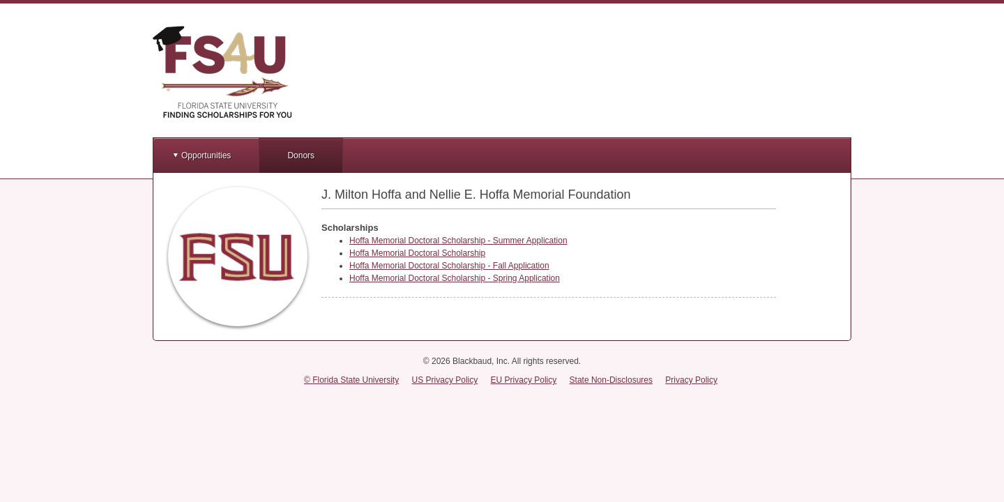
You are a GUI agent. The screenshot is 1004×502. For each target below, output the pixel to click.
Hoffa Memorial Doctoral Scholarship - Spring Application (454, 278)
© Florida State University (351, 380)
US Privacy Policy (445, 380)
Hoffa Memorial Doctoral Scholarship (417, 253)
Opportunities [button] (206, 155)
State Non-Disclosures (611, 380)
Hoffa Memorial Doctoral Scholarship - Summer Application (458, 240)
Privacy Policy (691, 380)
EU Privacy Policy (524, 380)
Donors (300, 155)
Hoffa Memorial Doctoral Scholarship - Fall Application (449, 266)
